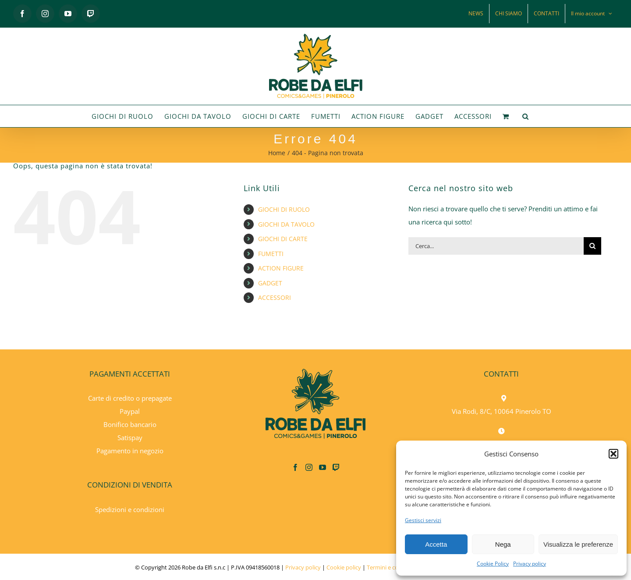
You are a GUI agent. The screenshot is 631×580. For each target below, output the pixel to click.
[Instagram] (308, 467)
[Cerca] (592, 246)
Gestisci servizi (423, 520)
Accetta (436, 544)
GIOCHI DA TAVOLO (286, 224)
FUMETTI (271, 253)
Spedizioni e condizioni (129, 509)
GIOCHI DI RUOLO (284, 209)
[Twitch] (336, 467)
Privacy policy (529, 563)
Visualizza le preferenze (578, 544)
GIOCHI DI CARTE (283, 239)
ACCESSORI (274, 297)
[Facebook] (295, 467)
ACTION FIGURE (281, 268)
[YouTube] (322, 467)
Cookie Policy (493, 563)
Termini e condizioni (393, 567)
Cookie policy (343, 567)
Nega (503, 544)
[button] (613, 453)
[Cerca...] (496, 246)
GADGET (270, 283)
